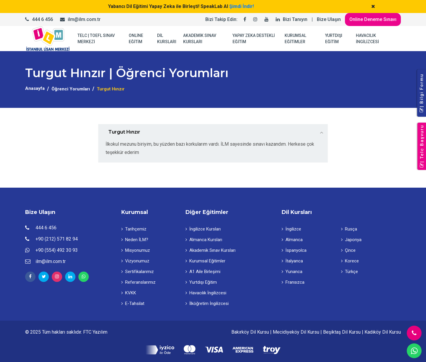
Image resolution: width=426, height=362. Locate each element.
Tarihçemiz (133, 229)
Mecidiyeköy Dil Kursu (296, 332)
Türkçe (349, 271)
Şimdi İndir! (241, 6)
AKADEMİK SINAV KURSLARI (199, 38)
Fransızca (293, 282)
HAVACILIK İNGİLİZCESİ (367, 38)
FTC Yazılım (95, 332)
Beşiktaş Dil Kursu (342, 332)
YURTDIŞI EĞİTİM (333, 38)
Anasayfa (35, 88)
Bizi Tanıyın (295, 19)
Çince (348, 250)
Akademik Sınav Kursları (210, 250)
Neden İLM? (134, 239)
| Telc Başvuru (422, 146)
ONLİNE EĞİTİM (136, 38)
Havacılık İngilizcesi (205, 293)
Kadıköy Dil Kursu (382, 332)
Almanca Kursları (203, 239)
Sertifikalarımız (137, 271)
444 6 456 (42, 19)
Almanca (292, 239)
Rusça (349, 229)
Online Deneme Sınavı (372, 19)
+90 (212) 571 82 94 (57, 239)
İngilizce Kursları (203, 229)
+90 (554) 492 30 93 (57, 250)
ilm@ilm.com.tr (84, 19)
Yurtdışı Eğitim (201, 282)
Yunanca (292, 271)
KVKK (128, 293)
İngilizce (291, 229)
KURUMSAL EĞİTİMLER (295, 38)
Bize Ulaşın (329, 19)
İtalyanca (292, 261)
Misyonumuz (135, 250)
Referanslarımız (138, 282)
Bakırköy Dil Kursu (250, 332)
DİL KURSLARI (166, 38)
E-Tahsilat (132, 303)
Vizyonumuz (135, 261)
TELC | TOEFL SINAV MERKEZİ (96, 38)
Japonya (351, 239)
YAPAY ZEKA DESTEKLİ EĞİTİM (254, 38)
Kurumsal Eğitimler (205, 261)
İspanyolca (294, 250)
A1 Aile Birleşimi (202, 271)
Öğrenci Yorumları (70, 89)
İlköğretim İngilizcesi (207, 303)
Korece (350, 261)
